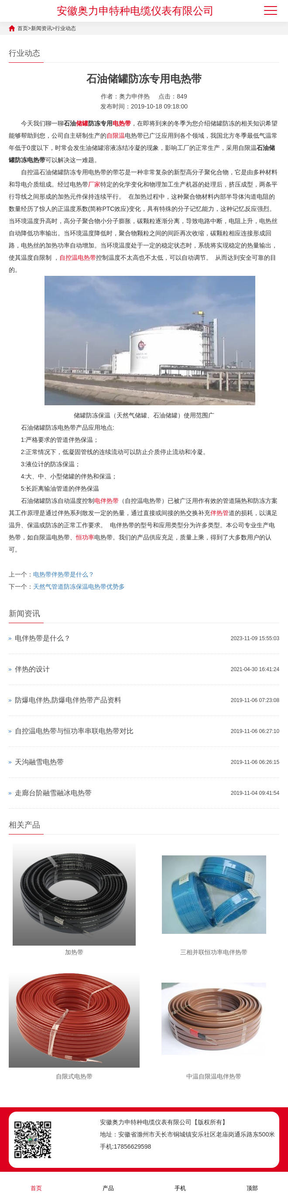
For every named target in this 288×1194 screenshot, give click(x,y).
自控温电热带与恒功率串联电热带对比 (74, 731)
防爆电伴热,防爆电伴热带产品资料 (68, 700)
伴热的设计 (32, 669)
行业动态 (65, 28)
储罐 (82, 123)
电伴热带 (106, 500)
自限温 (115, 135)
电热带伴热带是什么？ (63, 574)
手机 (180, 1182)
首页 (22, 28)
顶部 (252, 1182)
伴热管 (219, 512)
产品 (108, 1182)
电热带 (122, 123)
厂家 (94, 184)
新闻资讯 (41, 28)
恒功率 (85, 537)
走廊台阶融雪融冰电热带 (53, 793)
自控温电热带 (77, 257)
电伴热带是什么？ (43, 638)
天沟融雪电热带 (39, 762)
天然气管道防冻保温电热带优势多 (79, 586)
